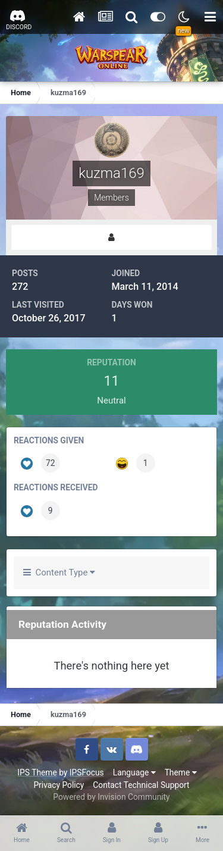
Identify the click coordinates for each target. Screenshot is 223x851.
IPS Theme (36, 772)
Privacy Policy (58, 785)
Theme (181, 772)
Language (134, 772)
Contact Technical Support (141, 785)
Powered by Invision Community (111, 797)
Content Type (59, 572)
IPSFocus (87, 772)
